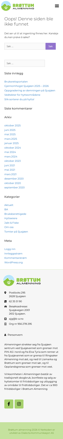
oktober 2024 (12, 147)
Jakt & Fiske (11, 222)
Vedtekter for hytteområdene (22, 94)
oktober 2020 (12, 183)
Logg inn (9, 249)
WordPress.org (13, 262)
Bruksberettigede (15, 213)
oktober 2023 (12, 160)
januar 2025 (11, 143)
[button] (57, 6)
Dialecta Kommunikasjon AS (37, 433)
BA (6, 209)
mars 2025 (10, 138)
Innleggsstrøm (13, 253)
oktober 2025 (12, 125)
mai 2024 (10, 152)
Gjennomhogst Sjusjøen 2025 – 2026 (26, 86)
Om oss (8, 227)
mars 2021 (10, 174)
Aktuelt (8, 205)
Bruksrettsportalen (16, 81)
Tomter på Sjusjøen (16, 231)
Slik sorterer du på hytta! (19, 99)
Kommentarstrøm (15, 257)
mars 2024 (10, 156)
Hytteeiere (10, 218)
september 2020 (14, 187)
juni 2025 (9, 130)
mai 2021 (9, 169)
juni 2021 (9, 165)
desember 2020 (14, 178)
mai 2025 (10, 134)
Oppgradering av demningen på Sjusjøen (29, 90)
